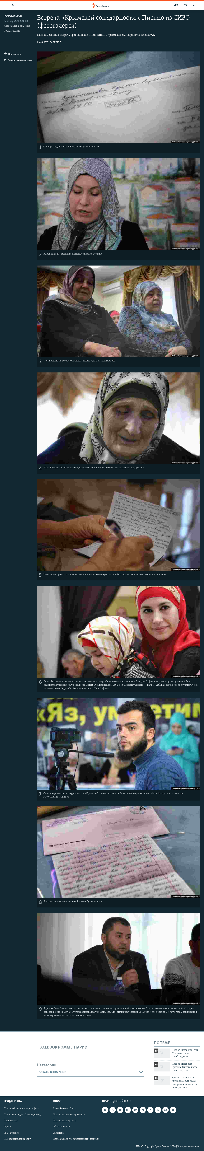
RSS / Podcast (11, 1133)
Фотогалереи (13, 16)
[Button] (12, 54)
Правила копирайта (64, 1121)
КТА (185, 5)
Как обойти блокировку (17, 1139)
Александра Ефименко (17, 26)
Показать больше (49, 42)
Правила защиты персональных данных (75, 1139)
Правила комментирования (69, 1115)
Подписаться (11, 1121)
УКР (176, 5)
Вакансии (58, 1133)
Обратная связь (61, 1127)
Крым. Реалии (12, 31)
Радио (7, 1127)
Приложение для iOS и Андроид (22, 1115)
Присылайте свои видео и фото (21, 1108)
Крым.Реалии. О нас (64, 1108)
